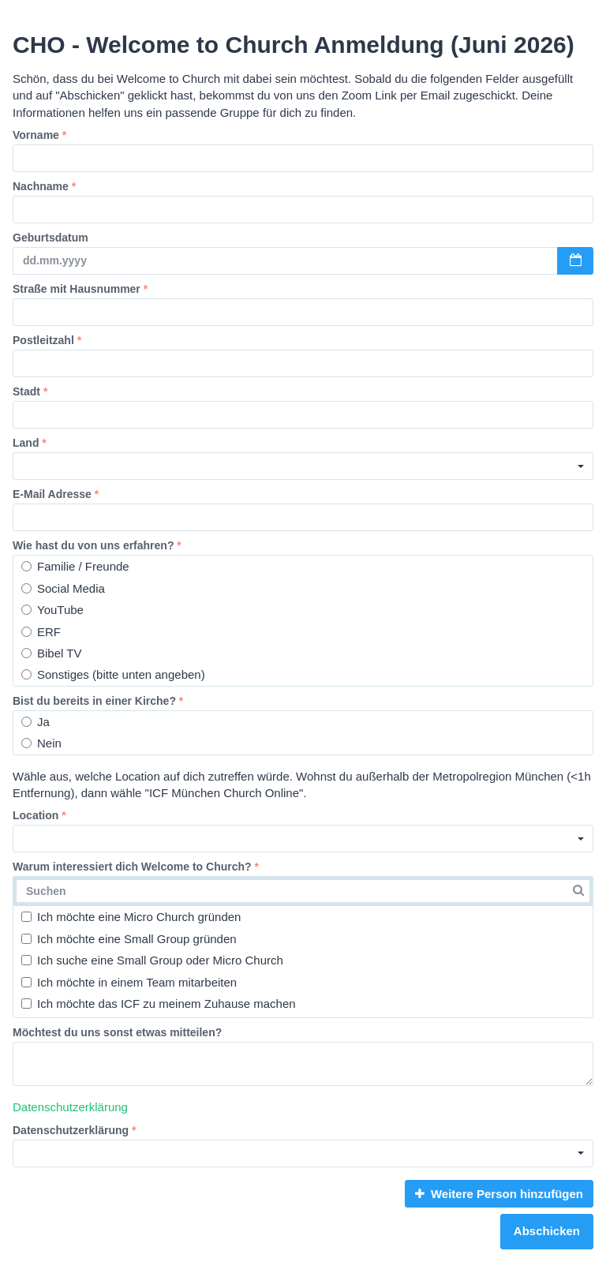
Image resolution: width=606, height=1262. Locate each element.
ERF (41, 631)
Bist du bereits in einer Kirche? (98, 701)
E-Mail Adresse (56, 494)
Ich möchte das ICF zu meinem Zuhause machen (158, 1003)
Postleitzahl (47, 340)
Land (30, 442)
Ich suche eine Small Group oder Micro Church (152, 960)
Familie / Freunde (75, 566)
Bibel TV (51, 653)
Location (39, 815)
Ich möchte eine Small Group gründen (129, 939)
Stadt (30, 391)
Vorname (39, 135)
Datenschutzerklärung (70, 1107)
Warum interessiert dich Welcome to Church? (136, 866)
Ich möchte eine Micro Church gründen (131, 916)
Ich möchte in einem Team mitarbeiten (129, 982)
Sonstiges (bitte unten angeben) (113, 674)
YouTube (52, 609)
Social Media (63, 588)
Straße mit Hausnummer (80, 289)
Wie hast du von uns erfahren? (97, 545)
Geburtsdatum (50, 237)
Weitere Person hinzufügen (499, 1193)
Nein (41, 743)
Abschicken (547, 1231)
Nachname (44, 186)
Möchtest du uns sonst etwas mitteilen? (117, 1032)
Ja (35, 721)
